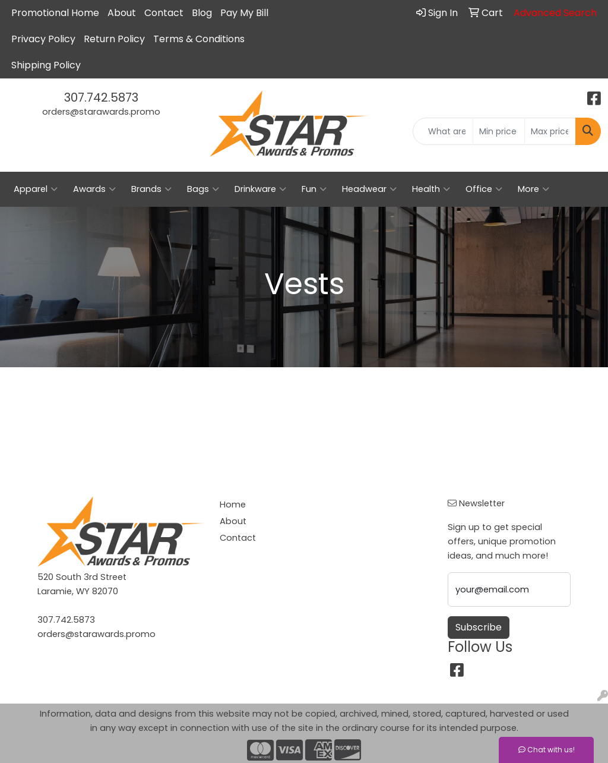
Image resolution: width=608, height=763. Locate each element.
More (533, 189)
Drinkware (260, 189)
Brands (151, 189)
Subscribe (478, 627)
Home (233, 504)
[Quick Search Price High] (550, 131)
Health (431, 189)
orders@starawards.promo (101, 112)
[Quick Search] (443, 131)
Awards (94, 189)
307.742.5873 (101, 97)
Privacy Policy (43, 39)
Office (484, 189)
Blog (202, 13)
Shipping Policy (46, 65)
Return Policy (114, 39)
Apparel (36, 189)
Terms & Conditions (199, 39)
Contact (163, 13)
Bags (203, 189)
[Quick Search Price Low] (498, 131)
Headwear (369, 189)
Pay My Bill (244, 13)
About (121, 13)
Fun (314, 189)
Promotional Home (55, 13)
